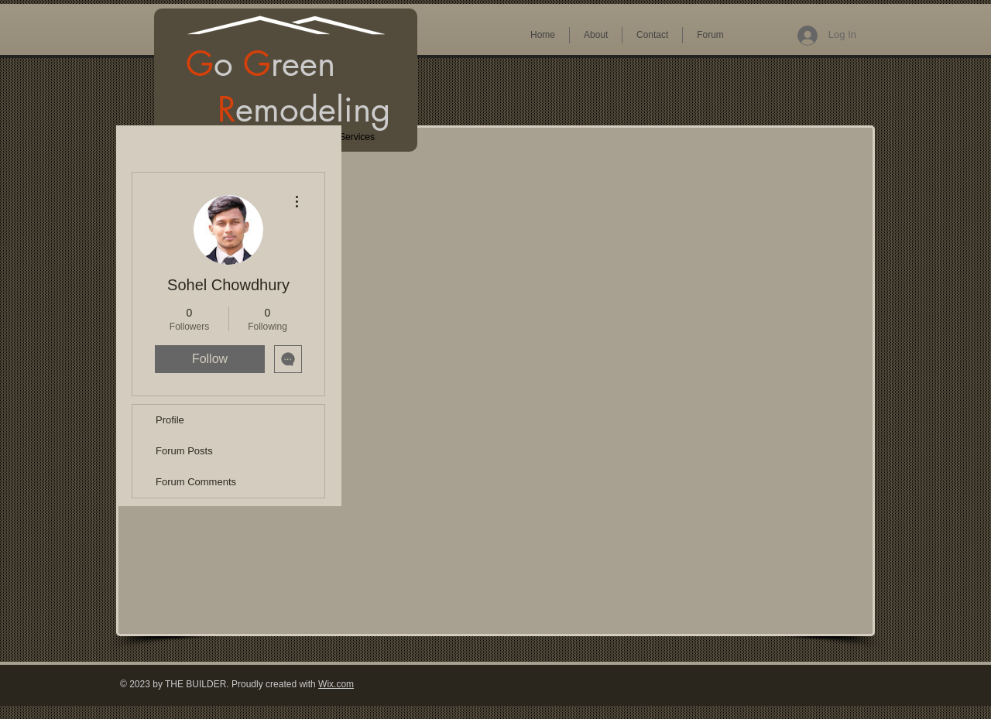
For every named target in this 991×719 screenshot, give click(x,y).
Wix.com (336, 684)
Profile (170, 420)
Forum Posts (184, 451)
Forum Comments (196, 482)
